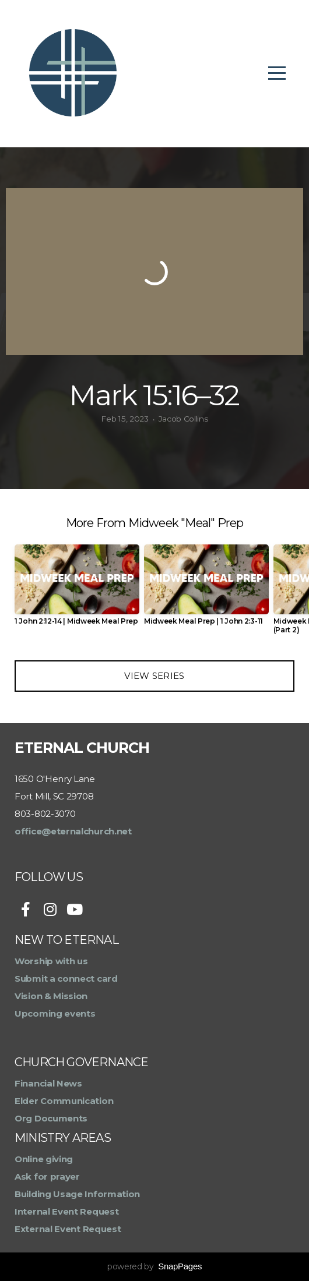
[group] (77, 589)
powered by (154, 1266)
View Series (154, 675)
